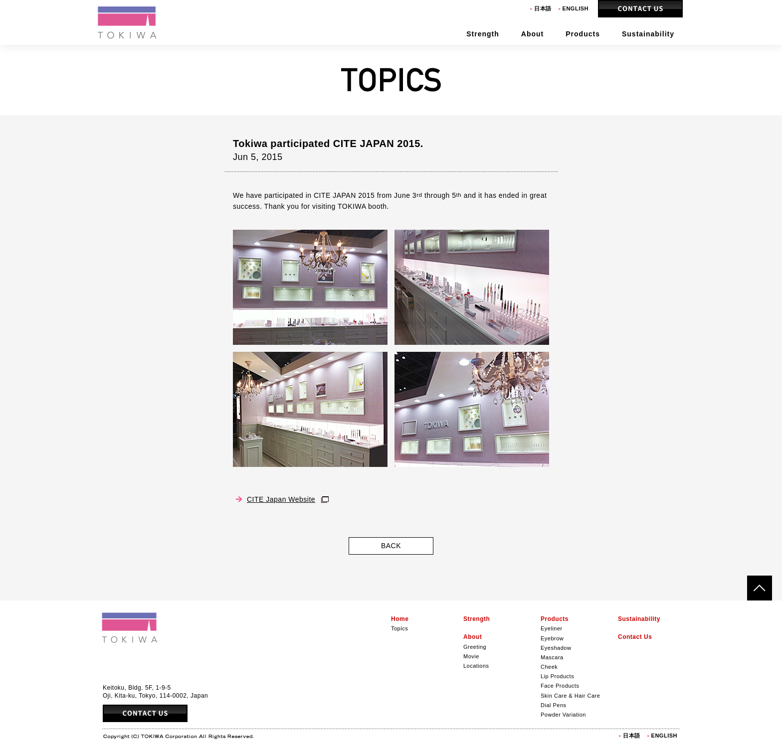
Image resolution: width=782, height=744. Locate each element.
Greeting (474, 647)
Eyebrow (552, 638)
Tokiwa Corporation (127, 22)
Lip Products (557, 676)
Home (399, 618)
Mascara (552, 657)
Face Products (560, 686)
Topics (399, 628)
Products (555, 618)
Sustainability (639, 618)
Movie (471, 656)
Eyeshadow (556, 648)
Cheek (549, 667)
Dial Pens (554, 705)
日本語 (543, 8)
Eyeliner (552, 628)
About (472, 636)
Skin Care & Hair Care (570, 696)
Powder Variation (563, 715)
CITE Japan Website (281, 499)
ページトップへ (759, 588)
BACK (391, 546)
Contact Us (640, 8)
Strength (476, 618)
